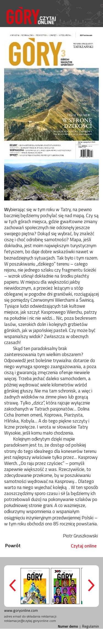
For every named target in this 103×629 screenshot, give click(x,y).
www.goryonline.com (21, 610)
